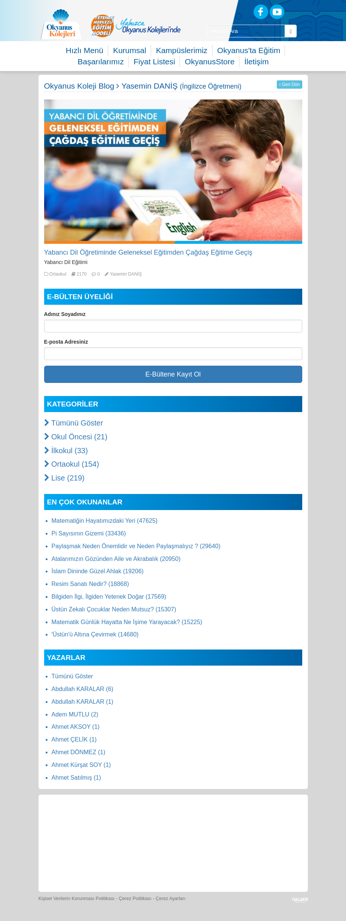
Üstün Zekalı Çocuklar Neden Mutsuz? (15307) (114, 609)
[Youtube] (277, 11)
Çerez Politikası (135, 898)
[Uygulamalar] (223, 864)
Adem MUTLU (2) (75, 714)
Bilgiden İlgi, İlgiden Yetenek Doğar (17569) (109, 596)
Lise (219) (64, 478)
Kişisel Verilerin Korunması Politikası (77, 898)
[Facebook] (261, 11)
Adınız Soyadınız (65, 314)
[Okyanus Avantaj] (189, 864)
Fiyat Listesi (154, 61)
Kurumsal (129, 50)
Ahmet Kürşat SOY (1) (81, 765)
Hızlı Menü (84, 50)
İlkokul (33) (66, 450)
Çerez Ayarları (171, 898)
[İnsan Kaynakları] (156, 864)
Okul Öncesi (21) (76, 437)
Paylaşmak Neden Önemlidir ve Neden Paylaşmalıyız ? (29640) (136, 546)
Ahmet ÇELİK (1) (74, 739)
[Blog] (234, 11)
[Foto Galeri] (242, 819)
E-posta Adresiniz (66, 342)
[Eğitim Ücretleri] (122, 864)
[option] (135, 25)
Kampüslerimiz (182, 50)
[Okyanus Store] (139, 819)
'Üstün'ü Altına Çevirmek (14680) (95, 634)
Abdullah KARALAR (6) (82, 689)
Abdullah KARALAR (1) (82, 702)
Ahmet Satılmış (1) (76, 777)
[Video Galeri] (277, 819)
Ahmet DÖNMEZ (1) (78, 752)
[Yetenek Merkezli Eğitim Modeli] (135, 25)
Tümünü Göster (73, 423)
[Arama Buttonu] (290, 31)
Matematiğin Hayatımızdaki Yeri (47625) (105, 521)
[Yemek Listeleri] (173, 819)
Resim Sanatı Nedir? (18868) (90, 584)
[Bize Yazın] (70, 819)
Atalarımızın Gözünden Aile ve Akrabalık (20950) (116, 559)
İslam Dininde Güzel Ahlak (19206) (98, 571)
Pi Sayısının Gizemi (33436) (89, 533)
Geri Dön (289, 84)
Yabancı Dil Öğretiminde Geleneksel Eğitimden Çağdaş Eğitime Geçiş (148, 252)
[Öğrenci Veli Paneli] (104, 819)
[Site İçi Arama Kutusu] (246, 31)
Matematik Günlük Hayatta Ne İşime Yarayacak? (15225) (127, 622)
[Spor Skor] (208, 819)
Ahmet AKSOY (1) (76, 727)
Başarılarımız (101, 61)
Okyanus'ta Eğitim (249, 50)
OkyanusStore (210, 61)
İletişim (256, 61)
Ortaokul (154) (71, 464)
